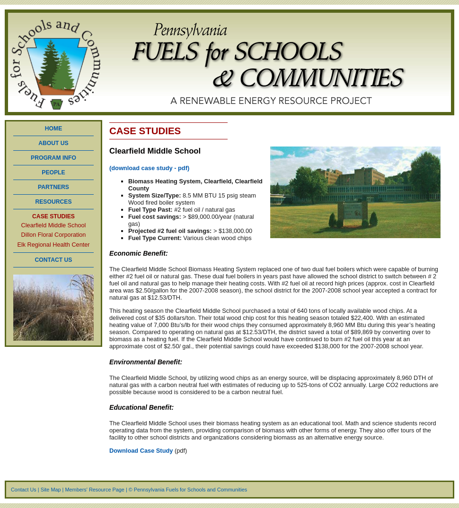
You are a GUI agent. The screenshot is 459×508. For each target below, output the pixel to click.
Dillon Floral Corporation (53, 235)
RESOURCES (53, 201)
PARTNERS (53, 187)
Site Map (51, 489)
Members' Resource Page (94, 489)
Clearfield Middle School (53, 225)
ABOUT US (53, 143)
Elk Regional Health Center (53, 245)
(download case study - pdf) (149, 168)
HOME (53, 128)
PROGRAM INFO (53, 158)
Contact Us (23, 489)
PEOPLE (53, 172)
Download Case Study (142, 450)
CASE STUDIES (53, 216)
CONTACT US (53, 260)
